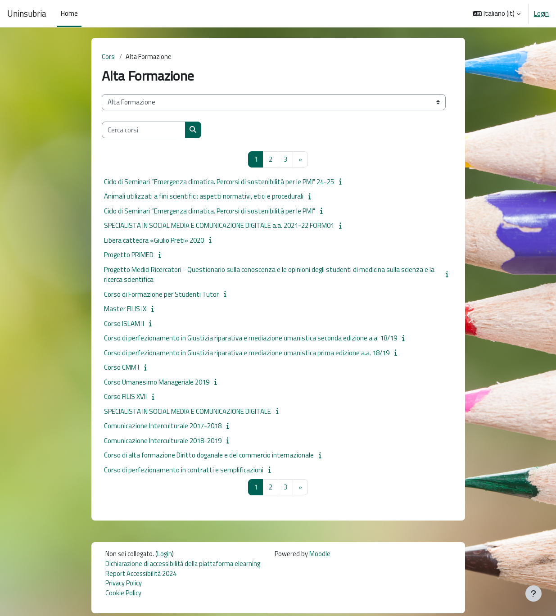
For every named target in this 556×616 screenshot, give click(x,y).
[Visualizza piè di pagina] (533, 593)
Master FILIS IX (125, 309)
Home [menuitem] (69, 13)
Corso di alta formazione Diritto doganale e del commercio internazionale (209, 456)
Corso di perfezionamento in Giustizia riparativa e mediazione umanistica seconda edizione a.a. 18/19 (250, 339)
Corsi (109, 57)
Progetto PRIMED (129, 255)
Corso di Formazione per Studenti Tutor (161, 295)
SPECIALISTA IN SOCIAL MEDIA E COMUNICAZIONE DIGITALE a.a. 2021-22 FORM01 (219, 226)
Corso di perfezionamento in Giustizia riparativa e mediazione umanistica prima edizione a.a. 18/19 (246, 353)
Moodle (326, 555)
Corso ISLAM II (124, 324)
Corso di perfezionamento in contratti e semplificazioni (183, 470)
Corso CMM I (121, 368)
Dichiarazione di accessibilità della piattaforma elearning (186, 565)
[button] (496, 13)
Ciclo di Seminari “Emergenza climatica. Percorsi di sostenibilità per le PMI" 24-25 (219, 182)
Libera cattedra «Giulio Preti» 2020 (154, 241)
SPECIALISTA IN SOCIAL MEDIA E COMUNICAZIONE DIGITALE (187, 412)
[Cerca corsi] (143, 130)
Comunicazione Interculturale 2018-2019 (162, 441)
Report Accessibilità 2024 (142, 576)
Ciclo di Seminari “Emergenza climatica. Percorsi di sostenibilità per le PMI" (209, 211)
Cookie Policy (123, 596)
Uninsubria (26, 13)
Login (541, 13)
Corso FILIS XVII (125, 397)
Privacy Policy (123, 585)
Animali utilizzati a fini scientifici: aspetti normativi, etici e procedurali (203, 197)
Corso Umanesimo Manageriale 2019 (156, 382)
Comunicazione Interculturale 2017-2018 (162, 426)
